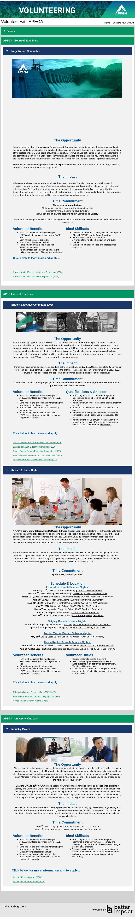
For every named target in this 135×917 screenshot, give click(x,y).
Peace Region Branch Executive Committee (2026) (37, 451)
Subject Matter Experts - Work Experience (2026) (36, 276)
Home (107, 23)
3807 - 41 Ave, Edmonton (89, 590)
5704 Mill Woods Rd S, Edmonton (97, 597)
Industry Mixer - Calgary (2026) (27, 877)
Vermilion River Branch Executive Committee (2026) (37, 455)
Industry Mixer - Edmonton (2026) (29, 881)
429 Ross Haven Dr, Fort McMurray (87, 637)
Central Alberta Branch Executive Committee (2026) (37, 442)
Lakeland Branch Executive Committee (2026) (34, 446)
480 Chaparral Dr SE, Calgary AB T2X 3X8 (84, 627)
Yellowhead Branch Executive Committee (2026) (35, 459)
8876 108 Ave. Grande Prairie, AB (97, 645)
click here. (105, 424)
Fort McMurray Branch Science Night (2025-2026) (36, 696)
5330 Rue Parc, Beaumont (89, 609)
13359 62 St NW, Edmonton (85, 612)
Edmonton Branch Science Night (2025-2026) (34, 692)
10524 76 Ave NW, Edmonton (93, 603)
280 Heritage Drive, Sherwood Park (90, 593)
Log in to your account (123, 23)
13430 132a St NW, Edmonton (84, 606)
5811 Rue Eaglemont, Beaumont (87, 615)
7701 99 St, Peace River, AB (101, 649)
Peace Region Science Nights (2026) (30, 701)
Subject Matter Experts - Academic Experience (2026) (38, 272)
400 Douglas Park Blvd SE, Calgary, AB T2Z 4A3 (87, 624)
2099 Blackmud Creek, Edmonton (87, 600)
